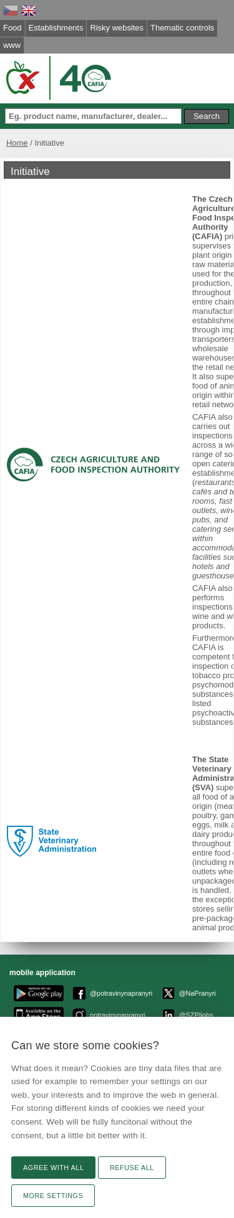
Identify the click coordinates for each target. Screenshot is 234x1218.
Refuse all (132, 1167)
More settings (53, 1195)
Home (17, 143)
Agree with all (53, 1167)
